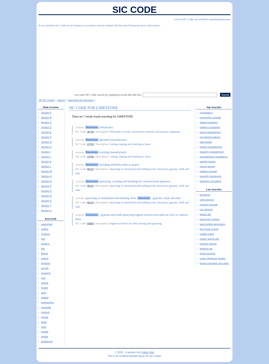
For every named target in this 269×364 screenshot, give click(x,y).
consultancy (206, 112)
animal (44, 283)
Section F (46, 137)
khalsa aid (205, 214)
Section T (46, 205)
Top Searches (213, 107)
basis (44, 322)
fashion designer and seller (214, 263)
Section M (46, 171)
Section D (46, 127)
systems (45, 234)
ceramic (45, 312)
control (44, 258)
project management (211, 147)
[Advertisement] (134, 58)
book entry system (210, 219)
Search (61, 100)
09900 (90, 223)
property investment (210, 176)
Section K (46, 161)
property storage (209, 204)
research (46, 273)
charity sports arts (209, 239)
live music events (209, 229)
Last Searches (214, 189)
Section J (46, 156)
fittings (44, 253)
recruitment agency (210, 137)
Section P (46, 186)
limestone (205, 195)
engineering (47, 302)
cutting (44, 229)
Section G (46, 142)
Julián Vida (148, 352)
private (44, 331)
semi (43, 292)
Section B (46, 117)
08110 (90, 168)
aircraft (45, 268)
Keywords (50, 218)
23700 (90, 144)
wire (43, 278)
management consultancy (214, 156)
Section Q (46, 191)
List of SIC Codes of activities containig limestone (202, 19)
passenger (46, 224)
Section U (46, 210)
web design (206, 142)
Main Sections (51, 107)
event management (210, 132)
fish (43, 248)
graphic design (208, 161)
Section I (46, 151)
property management (212, 151)
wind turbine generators (212, 224)
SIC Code (134, 9)
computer (46, 307)
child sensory (207, 199)
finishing (45, 263)
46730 (90, 131)
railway (45, 297)
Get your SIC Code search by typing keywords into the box (108, 94)
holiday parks (207, 234)
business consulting (210, 181)
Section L (46, 166)
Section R (46, 196)
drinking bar (206, 248)
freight (44, 288)
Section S (46, 200)
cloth (43, 327)
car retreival (206, 209)
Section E (46, 132)
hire (43, 239)
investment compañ (210, 117)
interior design (207, 166)
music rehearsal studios (213, 258)
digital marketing (209, 122)
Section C (46, 122)
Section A (46, 112)
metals (44, 317)
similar (44, 336)
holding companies (210, 127)
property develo (208, 243)
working (45, 243)
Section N (46, 176)
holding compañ (208, 171)
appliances (47, 341)
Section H (46, 147)
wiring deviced (207, 253)
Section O (46, 181)
